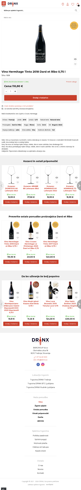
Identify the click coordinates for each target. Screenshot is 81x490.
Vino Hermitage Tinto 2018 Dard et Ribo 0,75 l (11, 244)
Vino (40, 404)
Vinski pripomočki (40, 416)
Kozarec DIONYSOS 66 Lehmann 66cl (11, 188)
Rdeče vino (7, 18)
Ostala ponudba (40, 412)
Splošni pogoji (40, 442)
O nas (40, 468)
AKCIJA (40, 423)
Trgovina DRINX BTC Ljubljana (40, 386)
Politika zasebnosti (40, 438)
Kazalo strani (40, 453)
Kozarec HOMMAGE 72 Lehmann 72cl (69, 188)
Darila (40, 420)
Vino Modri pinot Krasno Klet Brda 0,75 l (31, 305)
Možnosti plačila (40, 446)
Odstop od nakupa (41, 449)
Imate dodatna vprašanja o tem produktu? (17, 106)
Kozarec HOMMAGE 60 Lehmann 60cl (50, 188)
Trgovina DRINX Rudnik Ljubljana (40, 390)
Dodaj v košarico (40, 98)
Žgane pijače (40, 408)
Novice (40, 472)
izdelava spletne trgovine (36, 487)
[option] (40, 43)
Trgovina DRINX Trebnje (40, 382)
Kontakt (40, 476)
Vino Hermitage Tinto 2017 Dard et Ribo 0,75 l (50, 244)
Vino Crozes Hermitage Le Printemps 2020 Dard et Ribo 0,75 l (31, 246)
